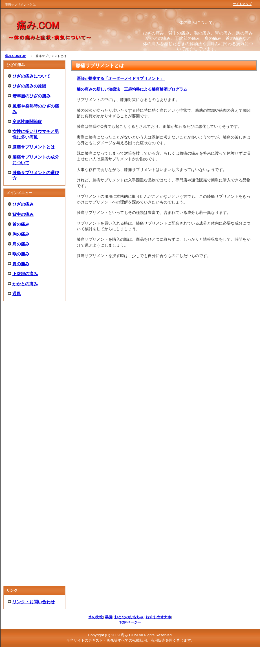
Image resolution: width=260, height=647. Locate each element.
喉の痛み (20, 253)
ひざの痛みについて (31, 76)
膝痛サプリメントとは (33, 146)
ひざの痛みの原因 (29, 86)
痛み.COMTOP (15, 56)
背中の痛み (23, 214)
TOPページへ (130, 622)
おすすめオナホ (158, 617)
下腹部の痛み (25, 273)
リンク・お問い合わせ (33, 601)
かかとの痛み (25, 283)
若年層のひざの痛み (31, 95)
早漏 (108, 617)
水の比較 (95, 617)
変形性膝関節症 (27, 121)
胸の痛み (20, 234)
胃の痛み (20, 263)
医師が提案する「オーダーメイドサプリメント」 (121, 78)
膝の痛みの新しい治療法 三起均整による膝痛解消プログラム (132, 89)
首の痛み (20, 224)
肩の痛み (20, 244)
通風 (16, 293)
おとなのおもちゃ (129, 617)
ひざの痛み (23, 204)
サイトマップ (242, 4)
